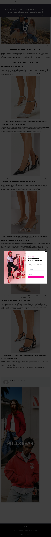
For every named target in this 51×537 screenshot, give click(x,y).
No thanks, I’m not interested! (25, 284)
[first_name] (36, 269)
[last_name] (36, 272)
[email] (36, 274)
